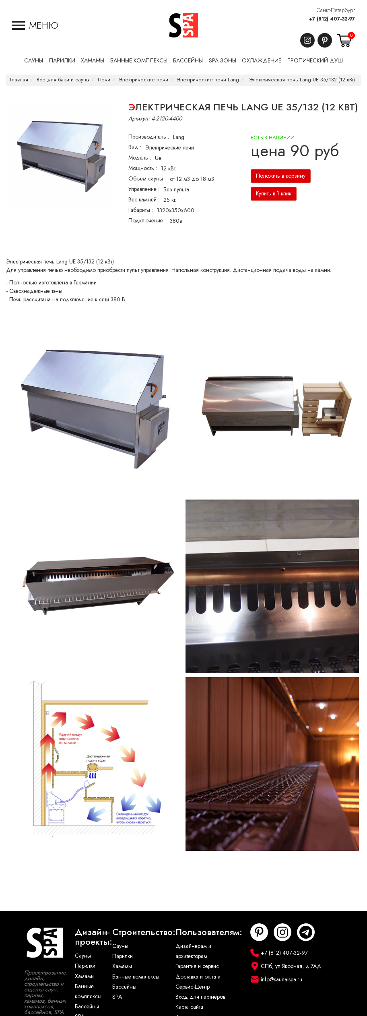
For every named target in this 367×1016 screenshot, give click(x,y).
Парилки (85, 966)
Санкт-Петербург (336, 10)
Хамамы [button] (92, 60)
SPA (117, 997)
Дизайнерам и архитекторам (193, 951)
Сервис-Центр (192, 987)
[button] (35, 25)
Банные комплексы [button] (138, 60)
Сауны (83, 956)
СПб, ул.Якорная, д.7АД (291, 966)
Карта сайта (189, 1007)
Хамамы (85, 976)
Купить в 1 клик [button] (273, 193)
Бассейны (87, 1006)
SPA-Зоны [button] (222, 60)
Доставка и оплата (198, 977)
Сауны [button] (33, 60)
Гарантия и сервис (197, 966)
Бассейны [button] (188, 60)
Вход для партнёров (200, 997)
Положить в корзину (280, 176)
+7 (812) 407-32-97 (332, 19)
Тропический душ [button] (315, 60)
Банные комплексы (88, 991)
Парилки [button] (62, 60)
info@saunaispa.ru (281, 979)
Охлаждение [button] (261, 60)
